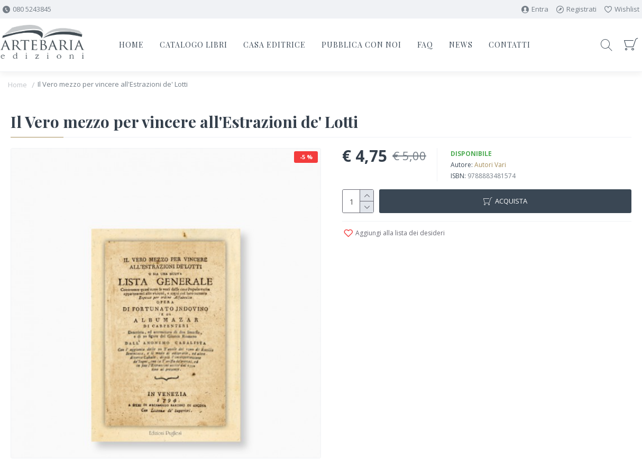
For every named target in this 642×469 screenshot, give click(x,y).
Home (17, 84)
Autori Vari (490, 164)
